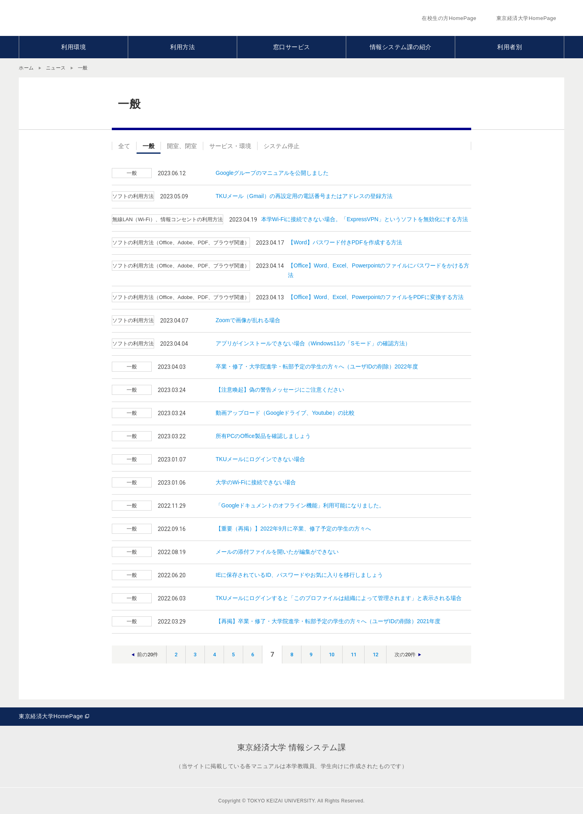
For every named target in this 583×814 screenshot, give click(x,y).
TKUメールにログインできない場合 (260, 459)
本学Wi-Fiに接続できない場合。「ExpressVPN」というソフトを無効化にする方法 (364, 219)
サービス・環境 (230, 146)
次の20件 (405, 655)
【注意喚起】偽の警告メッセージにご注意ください (280, 389)
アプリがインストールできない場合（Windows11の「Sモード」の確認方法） (313, 343)
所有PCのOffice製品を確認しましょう (263, 436)
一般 (149, 146)
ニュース (56, 68)
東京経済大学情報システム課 (105, 18)
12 (375, 655)
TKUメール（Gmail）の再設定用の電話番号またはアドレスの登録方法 (304, 196)
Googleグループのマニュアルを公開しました (272, 173)
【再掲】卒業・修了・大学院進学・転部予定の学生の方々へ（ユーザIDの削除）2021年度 (328, 621)
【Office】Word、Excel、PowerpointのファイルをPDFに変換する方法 (376, 297)
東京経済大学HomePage (51, 716)
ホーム (26, 68)
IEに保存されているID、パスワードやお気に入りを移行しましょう (299, 575)
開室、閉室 (182, 146)
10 (331, 655)
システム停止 (281, 146)
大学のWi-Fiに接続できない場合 (256, 482)
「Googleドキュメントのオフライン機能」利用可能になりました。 (300, 505)
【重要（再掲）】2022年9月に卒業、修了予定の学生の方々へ (293, 528)
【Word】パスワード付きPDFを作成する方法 (345, 242)
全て (124, 146)
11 (353, 655)
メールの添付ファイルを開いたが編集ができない (277, 552)
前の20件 (147, 655)
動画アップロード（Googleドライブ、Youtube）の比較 (285, 413)
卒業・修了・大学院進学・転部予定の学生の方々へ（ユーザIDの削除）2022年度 (317, 366)
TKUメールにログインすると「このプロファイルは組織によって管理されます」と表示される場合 (339, 598)
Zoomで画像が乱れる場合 (248, 320)
